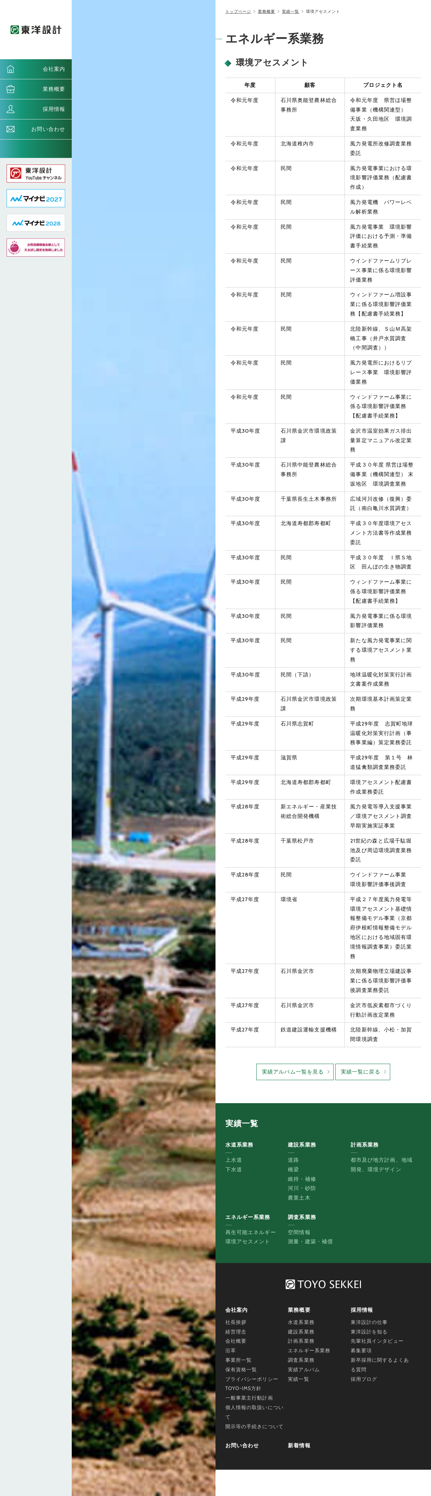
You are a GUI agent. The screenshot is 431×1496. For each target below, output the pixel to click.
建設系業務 (301, 1332)
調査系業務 (301, 1360)
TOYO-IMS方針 (243, 1388)
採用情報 (54, 109)
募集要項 (361, 1351)
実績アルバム (304, 1370)
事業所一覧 (238, 1360)
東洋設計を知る (369, 1332)
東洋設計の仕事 (369, 1322)
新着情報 (299, 1445)
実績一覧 (290, 11)
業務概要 (54, 89)
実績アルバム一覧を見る (293, 1072)
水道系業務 (301, 1322)
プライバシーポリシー (251, 1379)
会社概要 (235, 1341)
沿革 (230, 1351)
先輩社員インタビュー (377, 1341)
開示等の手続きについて (254, 1427)
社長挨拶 (235, 1322)
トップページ (238, 11)
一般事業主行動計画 (249, 1398)
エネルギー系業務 (309, 1351)
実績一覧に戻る (360, 1072)
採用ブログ (364, 1379)
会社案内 (54, 69)
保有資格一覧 (241, 1370)
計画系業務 (301, 1341)
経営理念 (235, 1332)
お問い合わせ (48, 129)
